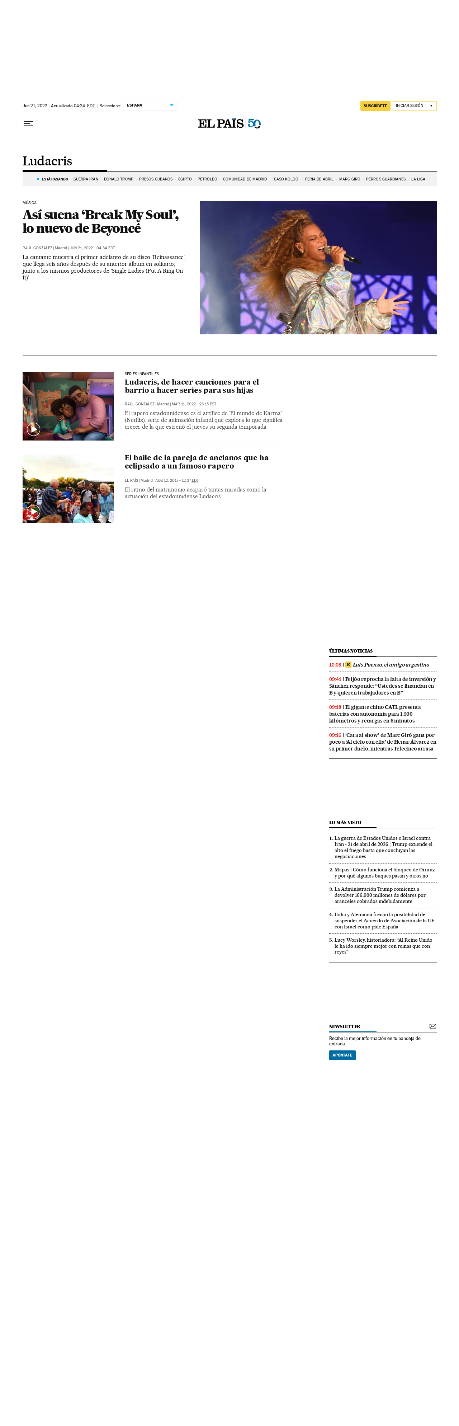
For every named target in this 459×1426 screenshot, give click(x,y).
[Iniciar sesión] (415, 106)
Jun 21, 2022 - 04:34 (92, 248)
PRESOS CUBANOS (155, 179)
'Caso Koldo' (286, 179)
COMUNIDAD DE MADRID (245, 179)
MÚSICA (30, 203)
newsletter (345, 1026)
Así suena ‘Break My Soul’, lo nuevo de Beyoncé (101, 221)
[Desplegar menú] (28, 124)
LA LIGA (418, 179)
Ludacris (47, 162)
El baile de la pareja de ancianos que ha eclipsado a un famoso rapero (197, 462)
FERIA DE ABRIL (319, 179)
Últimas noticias (351, 651)
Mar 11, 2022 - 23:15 (194, 404)
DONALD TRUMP (118, 179)
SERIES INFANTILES (142, 374)
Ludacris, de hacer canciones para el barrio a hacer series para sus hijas (192, 387)
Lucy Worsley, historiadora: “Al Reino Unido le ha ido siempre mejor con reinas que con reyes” (383, 946)
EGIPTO (185, 179)
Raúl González (37, 248)
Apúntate (342, 1055)
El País (131, 480)
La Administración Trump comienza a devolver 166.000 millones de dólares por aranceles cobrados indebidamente (380, 895)
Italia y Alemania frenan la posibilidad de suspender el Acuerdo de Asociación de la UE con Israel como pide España (385, 921)
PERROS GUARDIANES (386, 179)
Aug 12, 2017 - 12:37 (177, 480)
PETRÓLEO (207, 179)
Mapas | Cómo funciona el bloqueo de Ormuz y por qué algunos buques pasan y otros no (385, 873)
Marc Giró (349, 179)
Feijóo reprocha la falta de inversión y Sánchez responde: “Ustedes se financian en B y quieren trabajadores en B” (382, 686)
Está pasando (55, 179)
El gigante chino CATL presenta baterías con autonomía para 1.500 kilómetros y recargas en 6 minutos (375, 714)
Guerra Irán (86, 179)
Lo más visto (345, 822)
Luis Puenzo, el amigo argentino (387, 665)
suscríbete (375, 105)
